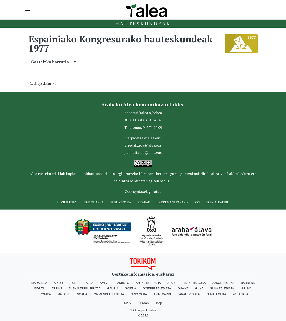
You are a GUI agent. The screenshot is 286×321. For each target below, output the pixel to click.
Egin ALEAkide (217, 202)
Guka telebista (222, 288)
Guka (199, 288)
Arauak (144, 202)
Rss (197, 202)
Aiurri (74, 282)
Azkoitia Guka (223, 282)
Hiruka (246, 288)
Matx (127, 303)
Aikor (58, 282)
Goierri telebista (157, 288)
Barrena (248, 282)
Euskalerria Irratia (84, 288)
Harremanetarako (172, 202)
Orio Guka (139, 294)
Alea (89, 282)
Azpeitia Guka (195, 282)
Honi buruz (66, 202)
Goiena (130, 288)
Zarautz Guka (188, 294)
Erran (57, 288)
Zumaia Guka (216, 294)
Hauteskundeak (143, 23)
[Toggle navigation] (28, 10)
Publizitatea (120, 202)
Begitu (39, 288)
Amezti (105, 282)
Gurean (143, 303)
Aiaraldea (39, 282)
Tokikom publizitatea (143, 310)
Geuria (112, 288)
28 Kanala (240, 294)
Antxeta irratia (148, 282)
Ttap (158, 303)
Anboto (123, 282)
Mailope (63, 294)
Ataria (172, 282)
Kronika (44, 294)
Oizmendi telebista (109, 294)
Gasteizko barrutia (54, 61)
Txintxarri (162, 294)
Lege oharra (93, 202)
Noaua (82, 294)
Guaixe (183, 288)
